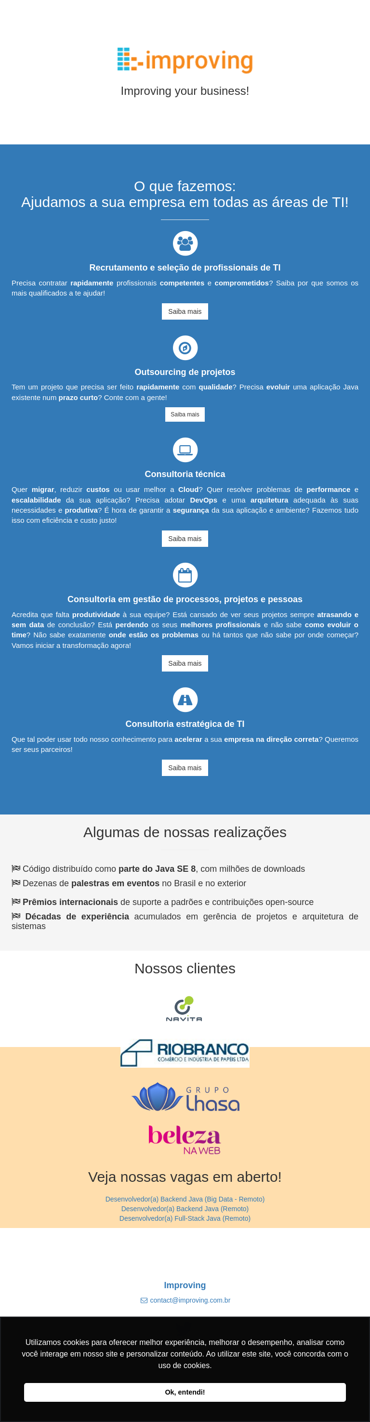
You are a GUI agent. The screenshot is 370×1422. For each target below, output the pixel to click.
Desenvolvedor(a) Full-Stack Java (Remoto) (185, 1218)
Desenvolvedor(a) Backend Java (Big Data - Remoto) (185, 1199)
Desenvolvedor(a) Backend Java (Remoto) (185, 1209)
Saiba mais (184, 311)
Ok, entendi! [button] (185, 1392)
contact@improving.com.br (190, 1300)
